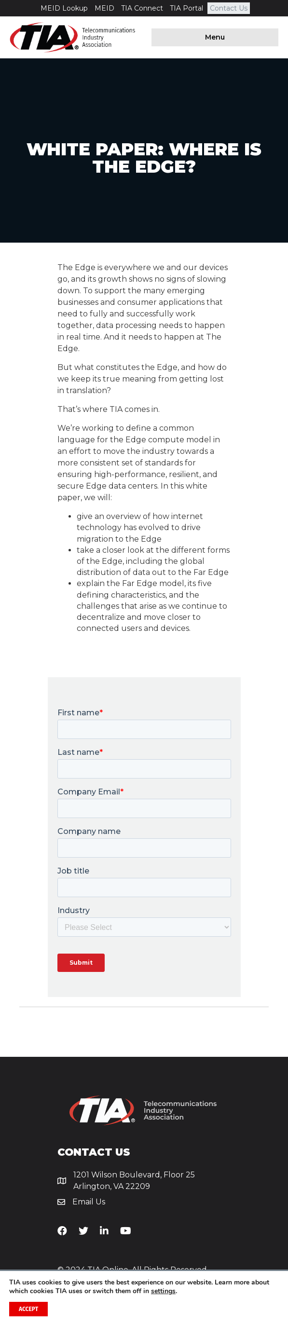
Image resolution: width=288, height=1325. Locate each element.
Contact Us (228, 8)
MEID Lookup (64, 8)
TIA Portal (186, 8)
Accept (28, 1309)
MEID (104, 8)
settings (163, 1291)
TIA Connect (142, 8)
